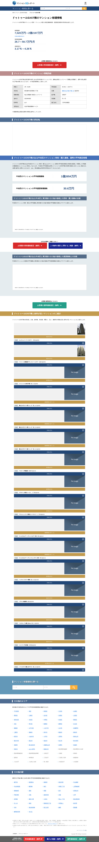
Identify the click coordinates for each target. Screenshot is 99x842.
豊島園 (75, 807)
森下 (59, 790)
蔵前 (30, 790)
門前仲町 (16, 795)
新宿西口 (31, 782)
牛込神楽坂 (17, 786)
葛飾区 (16, 728)
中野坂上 (60, 803)
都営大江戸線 (66, 90)
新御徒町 (16, 790)
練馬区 (60, 724)
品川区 (45, 715)
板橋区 (45, 724)
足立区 (75, 724)
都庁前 (16, 782)
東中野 (75, 803)
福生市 (45, 740)
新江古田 (46, 807)
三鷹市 (16, 732)
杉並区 (60, 719)
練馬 (59, 807)
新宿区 (45, 711)
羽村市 (16, 749)
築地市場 (46, 795)
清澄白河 (75, 790)
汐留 (59, 795)
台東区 (75, 711)
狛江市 (60, 740)
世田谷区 (16, 719)
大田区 (75, 715)
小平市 (45, 736)
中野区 (45, 719)
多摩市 (60, 745)
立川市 (60, 728)
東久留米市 (32, 745)
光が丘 (30, 811)
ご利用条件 (14, 833)
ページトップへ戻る (82, 830)
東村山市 (75, 736)
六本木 (45, 799)
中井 (15, 807)
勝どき (72, 90)
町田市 (16, 736)
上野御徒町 (76, 786)
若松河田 (60, 782)
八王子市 (46, 728)
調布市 (75, 732)
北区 (15, 724)
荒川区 (30, 724)
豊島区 (75, 719)
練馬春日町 (17, 811)
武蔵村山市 (47, 745)
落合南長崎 (32, 807)
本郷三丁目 (61, 786)
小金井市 (31, 736)
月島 (30, 795)
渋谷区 (30, 719)
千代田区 (16, 711)
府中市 (45, 732)
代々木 (16, 803)
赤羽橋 (16, 799)
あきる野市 (32, 749)
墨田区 (16, 715)
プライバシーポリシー (52, 823)
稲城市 (75, 745)
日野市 (60, 736)
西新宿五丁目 (47, 803)
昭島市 (60, 732)
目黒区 (60, 715)
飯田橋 (30, 786)
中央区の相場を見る (19, 36)
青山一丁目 (61, 799)
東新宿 (45, 782)
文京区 (60, 711)
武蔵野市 (75, 728)
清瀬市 (16, 745)
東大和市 (75, 740)
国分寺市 (16, 740)
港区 (30, 711)
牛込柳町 (75, 782)
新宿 (30, 803)
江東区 (30, 715)
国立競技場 (76, 799)
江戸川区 (31, 728)
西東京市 (46, 749)
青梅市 (30, 732)
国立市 (30, 740)
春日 (45, 786)
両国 (45, 790)
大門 (74, 795)
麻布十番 (31, 799)
